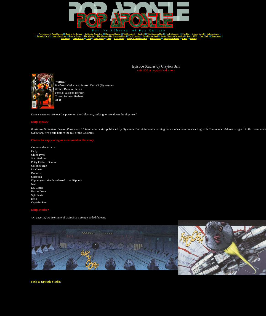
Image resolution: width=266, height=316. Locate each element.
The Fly (185, 34)
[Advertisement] (156, 54)
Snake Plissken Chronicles (172, 36)
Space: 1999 (192, 36)
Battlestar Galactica (94, 34)
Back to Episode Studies (46, 281)
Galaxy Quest (198, 34)
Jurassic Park (43, 36)
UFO (108, 38)
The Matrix (89, 36)
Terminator (216, 36)
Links (184, 38)
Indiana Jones (213, 34)
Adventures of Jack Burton (51, 34)
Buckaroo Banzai (112, 34)
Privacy (193, 38)
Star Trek (204, 36)
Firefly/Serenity (172, 34)
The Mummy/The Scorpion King (111, 36)
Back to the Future (74, 34)
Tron (88, 38)
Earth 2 (141, 34)
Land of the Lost (59, 36)
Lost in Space (75, 36)
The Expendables (154, 34)
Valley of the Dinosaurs (137, 38)
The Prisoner (134, 36)
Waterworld (155, 38)
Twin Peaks (98, 38)
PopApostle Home (171, 38)
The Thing (65, 38)
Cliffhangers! (129, 34)
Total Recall (78, 38)
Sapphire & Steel (150, 36)
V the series (119, 38)
